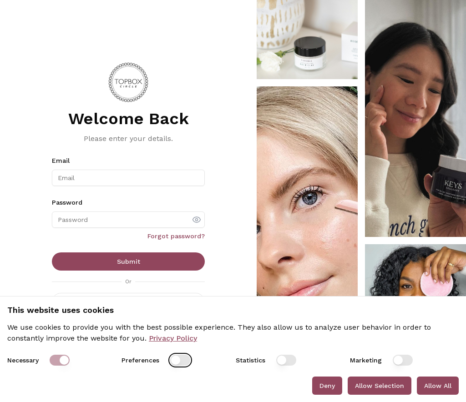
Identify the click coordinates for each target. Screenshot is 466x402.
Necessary (23, 360)
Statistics (250, 360)
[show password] (196, 219)
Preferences (140, 360)
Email (61, 160)
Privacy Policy (173, 338)
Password (67, 202)
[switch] (60, 360)
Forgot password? (176, 236)
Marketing (366, 360)
